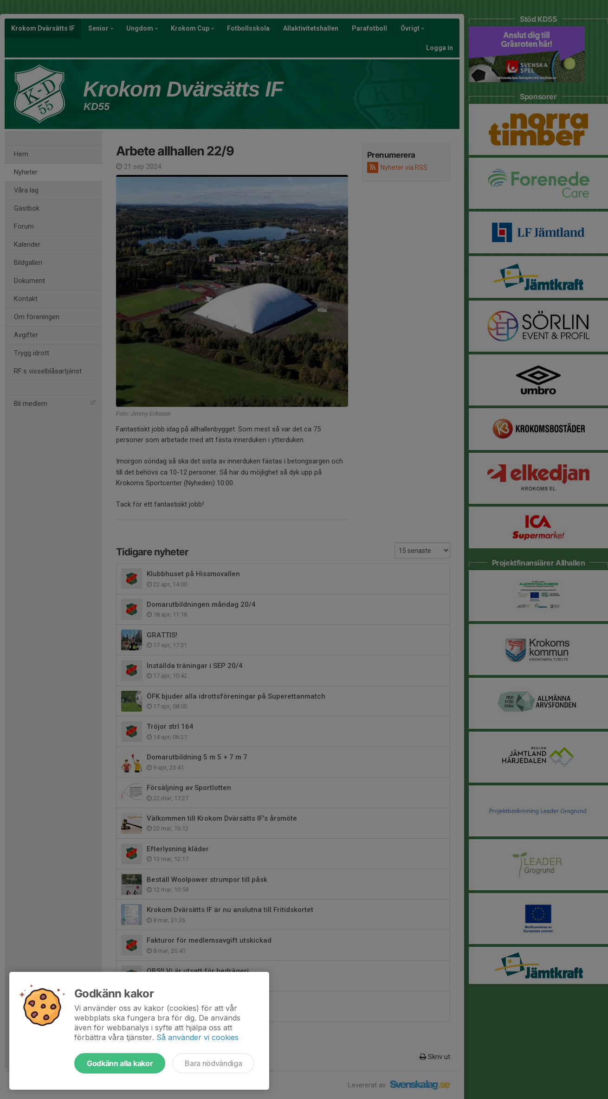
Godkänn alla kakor (120, 1063)
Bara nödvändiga (213, 1063)
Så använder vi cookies (197, 1037)
